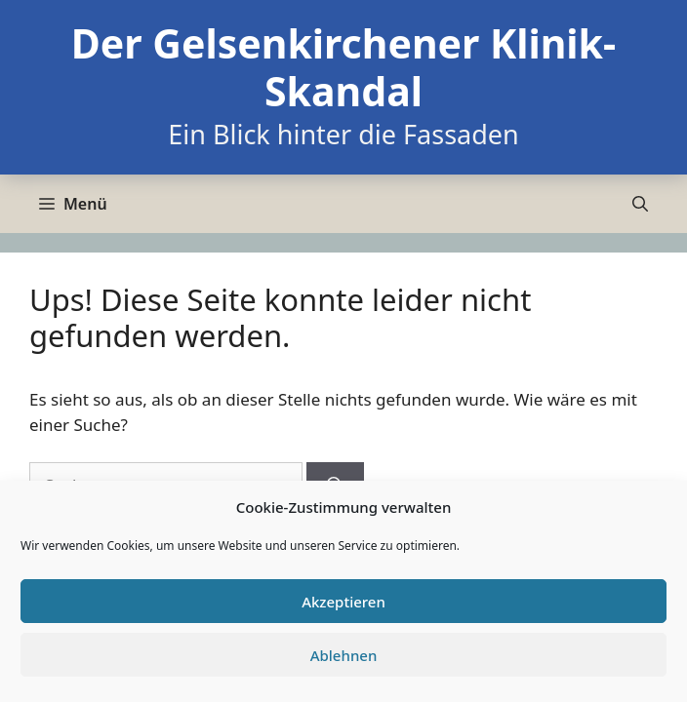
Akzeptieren (343, 601)
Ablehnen (344, 655)
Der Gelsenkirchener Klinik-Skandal (343, 67)
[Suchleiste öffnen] (640, 204)
